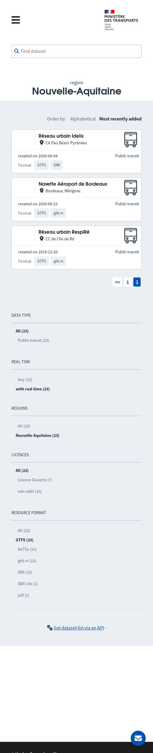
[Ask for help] (138, 738)
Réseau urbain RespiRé (64, 232)
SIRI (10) (25, 572)
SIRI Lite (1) (28, 583)
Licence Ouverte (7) (35, 479)
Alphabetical (83, 119)
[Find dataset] (76, 51)
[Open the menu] (53, 20)
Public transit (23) (33, 340)
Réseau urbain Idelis (61, 136)
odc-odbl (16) (30, 491)
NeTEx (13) (27, 549)
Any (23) (25, 379)
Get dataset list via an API (79, 628)
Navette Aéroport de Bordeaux (73, 184)
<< (117, 282)
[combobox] (76, 51)
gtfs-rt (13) (27, 560)
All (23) (24, 426)
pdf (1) (23, 595)
